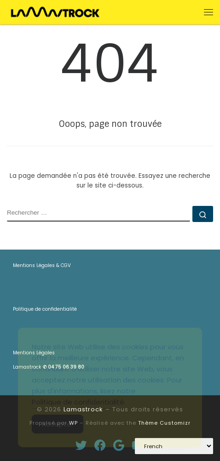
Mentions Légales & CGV (42, 265)
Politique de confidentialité (45, 309)
